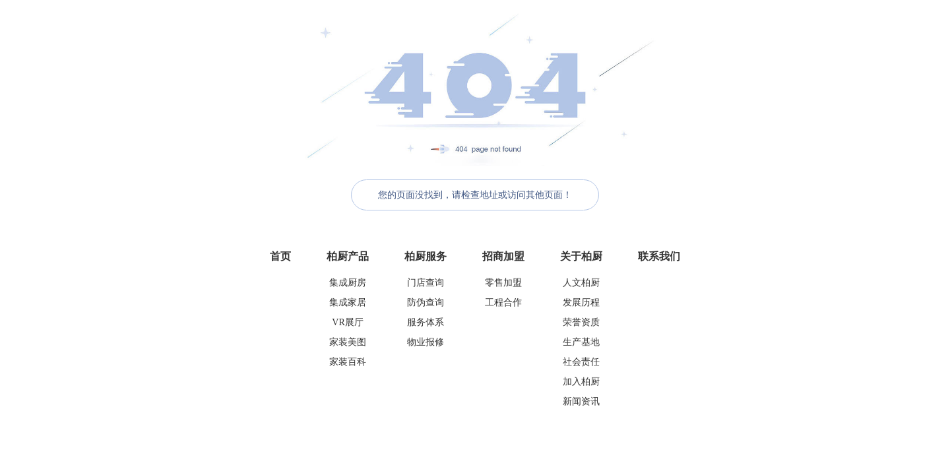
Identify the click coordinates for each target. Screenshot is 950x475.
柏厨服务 (425, 256)
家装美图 (347, 342)
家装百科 (347, 362)
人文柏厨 (581, 283)
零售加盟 (503, 283)
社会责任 (581, 362)
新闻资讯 (581, 401)
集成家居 (347, 302)
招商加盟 (503, 256)
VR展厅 (347, 322)
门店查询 (425, 283)
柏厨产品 (348, 256)
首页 (280, 256)
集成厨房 (347, 283)
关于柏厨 (581, 256)
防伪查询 (425, 302)
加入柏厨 (581, 382)
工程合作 (503, 302)
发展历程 (581, 302)
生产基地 (581, 342)
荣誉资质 (581, 322)
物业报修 (425, 342)
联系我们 (659, 256)
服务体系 (425, 322)
